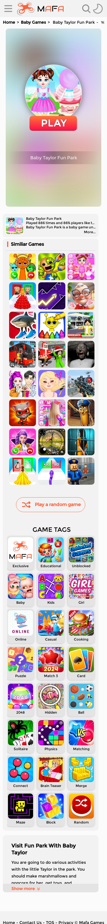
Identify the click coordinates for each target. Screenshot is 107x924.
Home (9, 22)
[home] (40, 8)
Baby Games (33, 22)
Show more (26, 888)
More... (90, 232)
